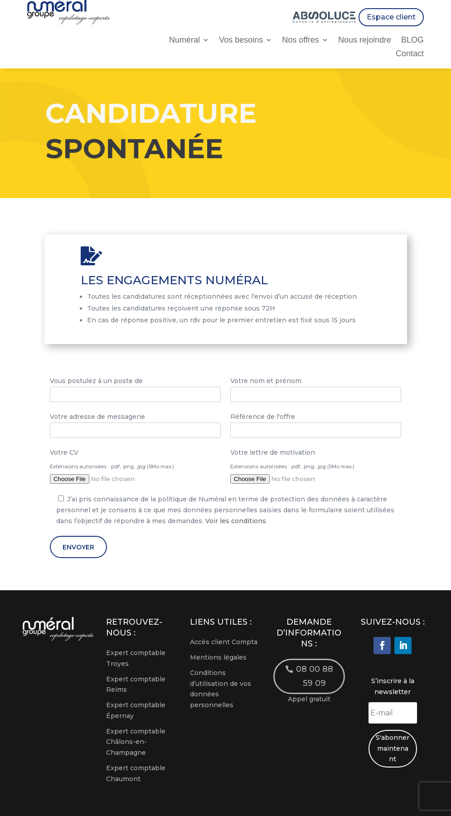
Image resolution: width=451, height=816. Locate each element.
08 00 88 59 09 (314, 676)
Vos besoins (241, 40)
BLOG (412, 40)
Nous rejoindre (364, 40)
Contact (410, 54)
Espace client (391, 17)
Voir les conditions (235, 521)
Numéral (184, 40)
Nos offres (300, 40)
